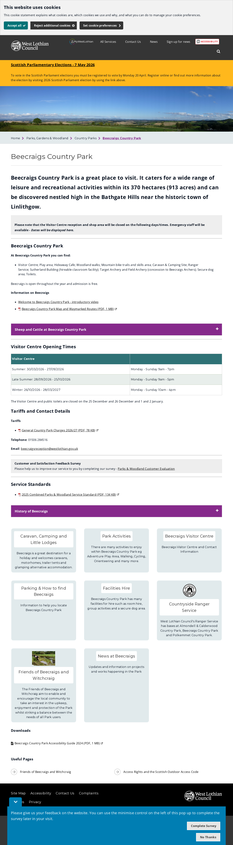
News (154, 42)
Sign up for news (178, 42)
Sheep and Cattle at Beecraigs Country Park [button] (50, 329)
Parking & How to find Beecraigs (43, 591)
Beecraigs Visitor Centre (189, 536)
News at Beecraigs (116, 656)
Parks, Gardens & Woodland (47, 138)
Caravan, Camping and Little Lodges (43, 539)
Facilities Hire (116, 588)
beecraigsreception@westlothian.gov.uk (49, 449)
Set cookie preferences (100, 25)
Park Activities (116, 536)
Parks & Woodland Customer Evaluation (146, 469)
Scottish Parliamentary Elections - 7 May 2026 (53, 64)
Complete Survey (203, 826)
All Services (108, 42)
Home (15, 138)
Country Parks (85, 138)
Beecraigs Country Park (122, 138)
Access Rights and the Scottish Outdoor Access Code (160, 772)
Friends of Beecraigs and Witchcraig (44, 675)
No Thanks (208, 837)
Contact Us (133, 42)
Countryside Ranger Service (189, 607)
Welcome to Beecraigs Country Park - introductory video (58, 302)
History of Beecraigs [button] (31, 511)
